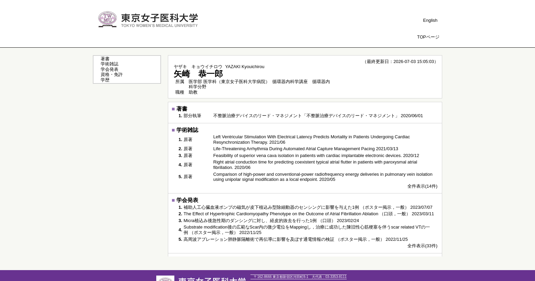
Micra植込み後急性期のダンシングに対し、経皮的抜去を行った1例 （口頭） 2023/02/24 (271, 220)
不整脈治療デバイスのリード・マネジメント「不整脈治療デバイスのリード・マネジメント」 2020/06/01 (318, 115)
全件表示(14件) (422, 186)
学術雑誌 (109, 63)
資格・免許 (112, 74)
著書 (105, 58)
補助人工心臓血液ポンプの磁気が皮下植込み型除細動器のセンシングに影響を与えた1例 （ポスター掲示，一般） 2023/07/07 (308, 207)
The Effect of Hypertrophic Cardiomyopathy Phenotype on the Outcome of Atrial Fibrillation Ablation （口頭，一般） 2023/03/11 (309, 213)
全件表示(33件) (422, 245)
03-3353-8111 (329, 277)
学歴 (105, 79)
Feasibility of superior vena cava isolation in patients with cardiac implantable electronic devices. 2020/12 (316, 155)
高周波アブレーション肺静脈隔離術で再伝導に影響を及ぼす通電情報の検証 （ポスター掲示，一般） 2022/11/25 (296, 239)
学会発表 (109, 69)
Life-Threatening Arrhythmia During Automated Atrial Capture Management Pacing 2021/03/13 (305, 148)
